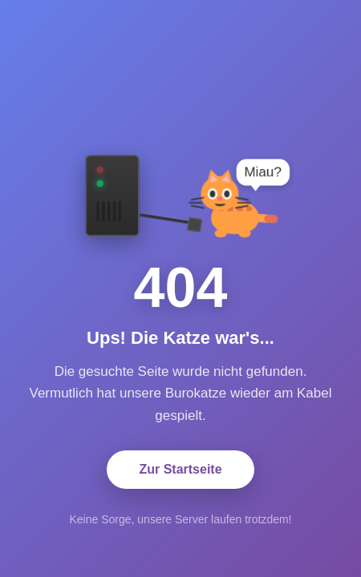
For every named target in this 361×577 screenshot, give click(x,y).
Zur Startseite (180, 469)
